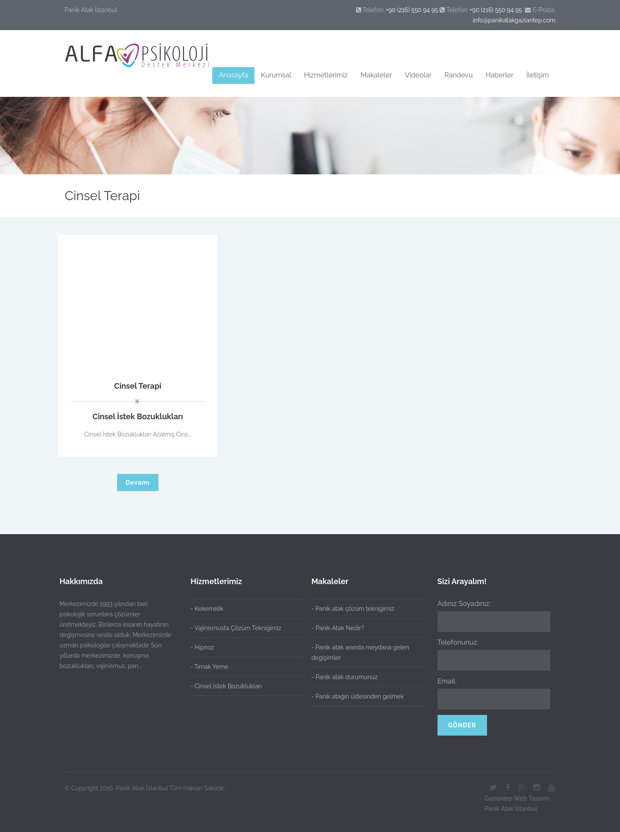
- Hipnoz (202, 647)
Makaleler (376, 75)
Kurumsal (276, 75)
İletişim (538, 75)
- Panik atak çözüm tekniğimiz (350, 608)
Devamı (138, 482)
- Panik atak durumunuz (342, 677)
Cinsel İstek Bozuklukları (138, 416)
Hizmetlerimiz (325, 75)
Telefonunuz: (455, 642)
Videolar (418, 75)
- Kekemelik (207, 608)
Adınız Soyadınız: (461, 604)
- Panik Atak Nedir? (335, 628)
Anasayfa (233, 75)
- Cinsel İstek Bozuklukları (226, 686)
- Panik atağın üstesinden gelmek (355, 696)
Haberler (500, 75)
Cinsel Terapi (137, 385)
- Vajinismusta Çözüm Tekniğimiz (236, 628)
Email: (444, 681)
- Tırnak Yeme (210, 666)
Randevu (458, 75)
